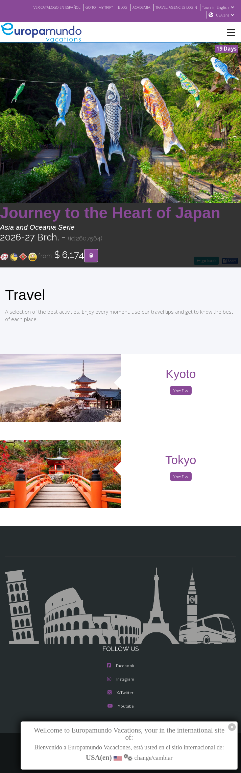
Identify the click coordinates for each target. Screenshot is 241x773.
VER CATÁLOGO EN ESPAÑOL (44, 7)
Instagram (120, 680)
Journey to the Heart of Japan (110, 213)
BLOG (116, 7)
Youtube (120, 707)
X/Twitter (120, 693)
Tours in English (219, 7)
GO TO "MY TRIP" (90, 7)
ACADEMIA (136, 7)
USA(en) (225, 15)
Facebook (120, 666)
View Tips (181, 391)
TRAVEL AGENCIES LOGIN (174, 7)
